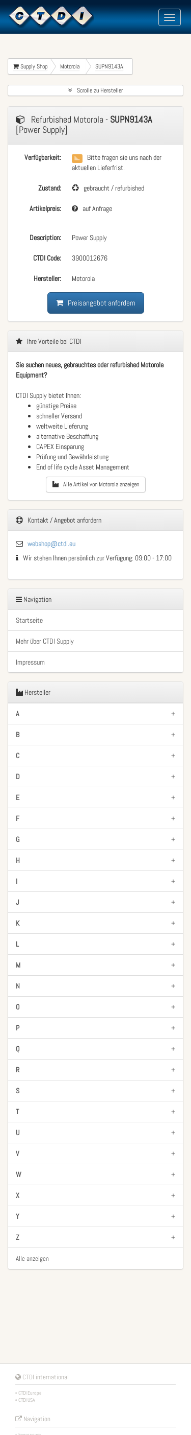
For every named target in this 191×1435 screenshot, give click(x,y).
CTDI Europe (30, 1393)
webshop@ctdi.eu (51, 543)
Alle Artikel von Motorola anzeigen (95, 484)
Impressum (30, 662)
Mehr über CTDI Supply (45, 641)
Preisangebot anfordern (95, 303)
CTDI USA (26, 1400)
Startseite (29, 620)
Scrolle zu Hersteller (95, 90)
